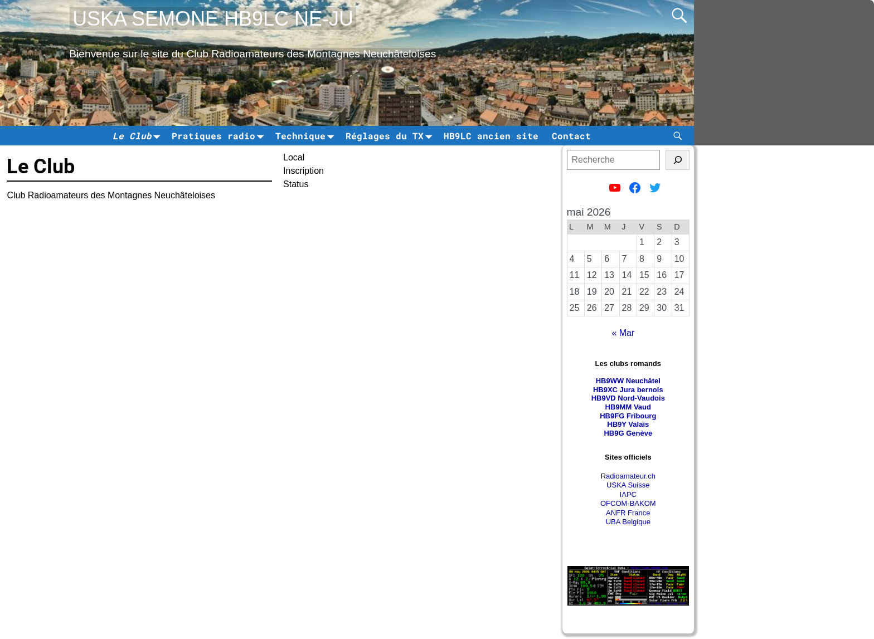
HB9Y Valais (628, 424)
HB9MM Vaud (628, 407)
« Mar (622, 333)
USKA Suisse (627, 485)
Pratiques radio (220, 135)
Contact (571, 136)
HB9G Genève (628, 433)
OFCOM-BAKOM (628, 503)
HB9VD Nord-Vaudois (628, 398)
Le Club (139, 135)
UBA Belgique (628, 522)
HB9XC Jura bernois (628, 390)
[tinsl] (678, 160)
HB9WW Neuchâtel (628, 381)
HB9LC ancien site (491, 136)
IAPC (628, 494)
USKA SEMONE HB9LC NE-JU (212, 18)
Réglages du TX (391, 135)
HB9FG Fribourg (628, 416)
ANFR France (628, 513)
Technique (307, 135)
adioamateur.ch (631, 476)
